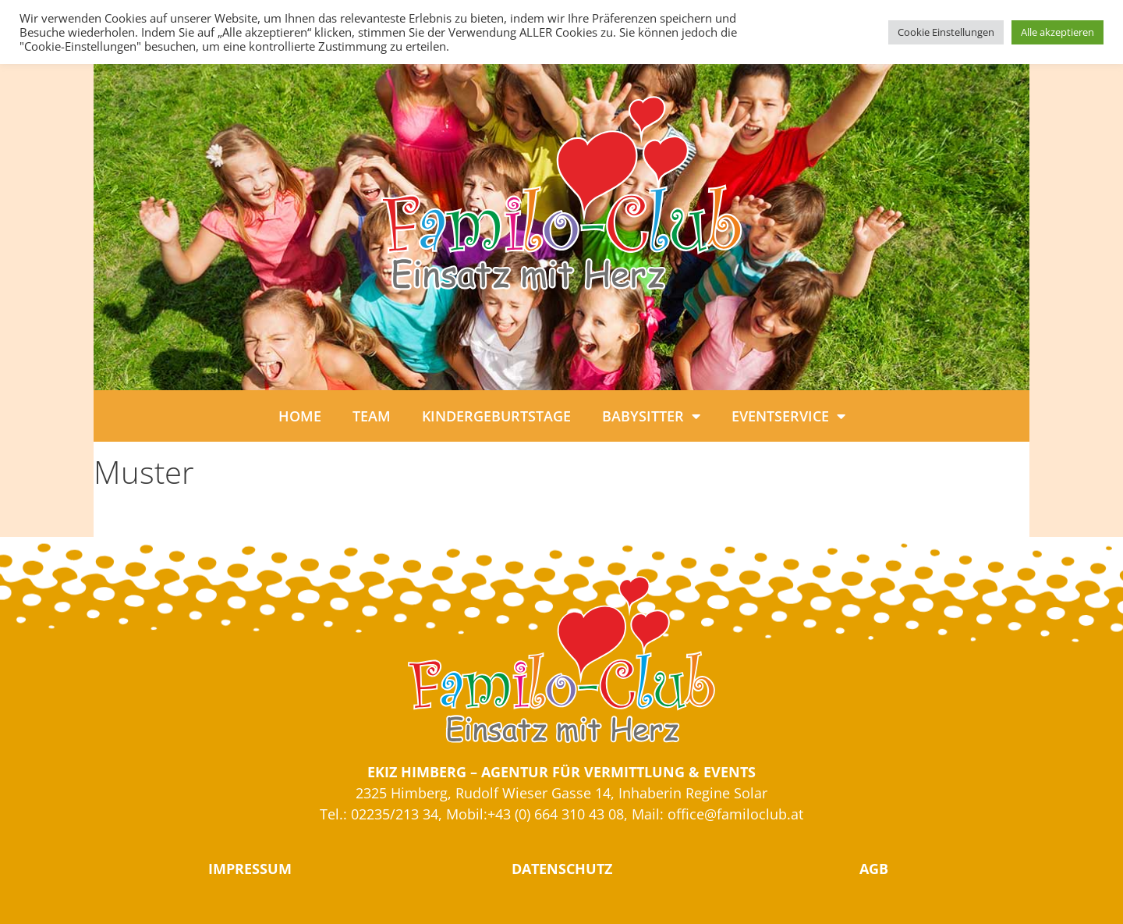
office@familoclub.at (735, 814)
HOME (299, 416)
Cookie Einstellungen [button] (946, 32)
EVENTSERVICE (788, 416)
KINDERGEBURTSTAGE (496, 416)
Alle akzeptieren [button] (1057, 32)
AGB (873, 868)
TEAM (371, 416)
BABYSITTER (651, 416)
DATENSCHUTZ (562, 868)
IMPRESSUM (250, 868)
